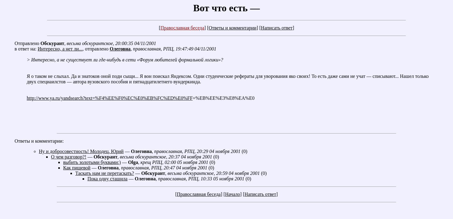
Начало (232, 194)
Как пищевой (76, 167)
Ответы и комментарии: (39, 141)
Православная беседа (182, 27)
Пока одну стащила (107, 178)
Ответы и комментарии (232, 27)
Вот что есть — (226, 7)
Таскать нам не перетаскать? (104, 173)
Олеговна (120, 48)
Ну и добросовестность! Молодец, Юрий (81, 151)
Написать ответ (276, 27)
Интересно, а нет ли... (60, 48)
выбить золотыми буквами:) (92, 162)
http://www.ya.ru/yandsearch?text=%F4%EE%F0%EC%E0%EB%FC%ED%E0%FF (110, 98)
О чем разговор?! (68, 156)
